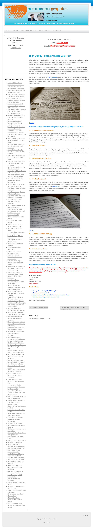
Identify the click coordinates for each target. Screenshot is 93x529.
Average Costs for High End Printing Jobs (45, 291)
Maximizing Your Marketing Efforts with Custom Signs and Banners (16, 366)
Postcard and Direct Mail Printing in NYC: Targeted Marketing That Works (15, 123)
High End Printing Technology (16, 457)
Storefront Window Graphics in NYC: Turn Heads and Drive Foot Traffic (16, 117)
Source (32, 123)
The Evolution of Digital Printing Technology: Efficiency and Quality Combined (16, 268)
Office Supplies (44, 31)
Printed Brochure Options (15, 442)
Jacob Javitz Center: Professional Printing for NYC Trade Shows (16, 281)
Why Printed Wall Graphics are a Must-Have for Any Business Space (17, 346)
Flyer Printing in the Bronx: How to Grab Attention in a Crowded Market (16, 140)
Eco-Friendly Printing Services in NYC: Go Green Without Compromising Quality (17, 111)
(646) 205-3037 (15, 48)
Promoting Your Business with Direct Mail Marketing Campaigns (16, 333)
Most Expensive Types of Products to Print (46, 297)
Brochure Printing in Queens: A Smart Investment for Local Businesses (16, 146)
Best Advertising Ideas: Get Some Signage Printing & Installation (15, 467)
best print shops (52, 77)
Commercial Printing (28, 31)
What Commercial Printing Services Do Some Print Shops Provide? (16, 505)
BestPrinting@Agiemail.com (62, 46)
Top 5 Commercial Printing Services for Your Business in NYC (16, 381)
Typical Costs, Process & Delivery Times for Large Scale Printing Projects (16, 392)
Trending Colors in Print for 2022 (17, 440)
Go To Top (85, 515)
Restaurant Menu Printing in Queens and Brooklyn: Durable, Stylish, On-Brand (16, 106)
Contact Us (57, 31)
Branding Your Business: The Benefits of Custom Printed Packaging (16, 356)
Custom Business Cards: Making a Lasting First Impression (15, 201)
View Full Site (46, 522)
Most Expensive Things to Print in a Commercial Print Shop (51, 295)
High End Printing (40, 300)
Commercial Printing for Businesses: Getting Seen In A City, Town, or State (16, 387)
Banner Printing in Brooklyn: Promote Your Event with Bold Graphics (16, 151)
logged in (38, 318)
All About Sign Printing (14, 498)
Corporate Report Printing (15, 423)
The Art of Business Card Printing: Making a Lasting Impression (15, 318)
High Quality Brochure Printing (39, 307)
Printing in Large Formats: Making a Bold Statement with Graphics (16, 293)
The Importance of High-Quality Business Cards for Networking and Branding (16, 324)
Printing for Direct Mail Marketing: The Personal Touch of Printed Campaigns (16, 287)
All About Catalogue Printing (15, 494)
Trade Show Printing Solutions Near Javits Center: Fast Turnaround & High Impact (16, 128)
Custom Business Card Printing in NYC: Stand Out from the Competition (16, 163)
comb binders (56, 186)
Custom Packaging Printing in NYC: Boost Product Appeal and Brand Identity (17, 134)
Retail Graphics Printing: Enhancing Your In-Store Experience (14, 375)
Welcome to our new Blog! (41, 293)
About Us (15, 31)
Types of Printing (12, 404)
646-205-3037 (62, 43)
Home (7, 31)
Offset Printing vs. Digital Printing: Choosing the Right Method (15, 262)
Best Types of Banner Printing (16, 459)
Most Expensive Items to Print (16, 448)
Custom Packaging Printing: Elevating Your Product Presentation (15, 180)
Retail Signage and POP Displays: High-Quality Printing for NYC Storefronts (16, 100)
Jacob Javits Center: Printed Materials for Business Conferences (15, 419)
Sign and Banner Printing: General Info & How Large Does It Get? (73, 308)
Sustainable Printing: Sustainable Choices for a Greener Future (15, 257)
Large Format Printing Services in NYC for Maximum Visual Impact (16, 157)
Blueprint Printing (12, 496)
